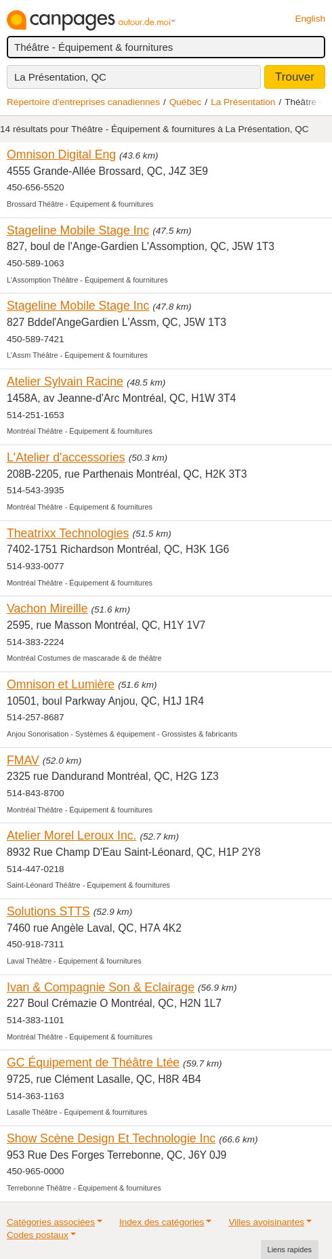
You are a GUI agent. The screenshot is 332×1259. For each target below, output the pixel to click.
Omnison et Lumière (61, 684)
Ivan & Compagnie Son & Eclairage (100, 987)
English (310, 19)
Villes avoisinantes (266, 1222)
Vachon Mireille (47, 608)
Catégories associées (51, 1222)
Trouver (294, 76)
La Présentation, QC (60, 77)
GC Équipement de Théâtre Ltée (93, 1062)
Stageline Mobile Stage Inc (78, 230)
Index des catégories (161, 1222)
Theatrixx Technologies (68, 533)
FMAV (23, 760)
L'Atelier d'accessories (66, 457)
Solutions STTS (48, 911)
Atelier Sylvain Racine (65, 381)
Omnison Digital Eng (61, 154)
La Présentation (243, 102)
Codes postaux (37, 1235)
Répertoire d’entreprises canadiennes (83, 102)
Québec (185, 102)
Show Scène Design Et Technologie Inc (111, 1138)
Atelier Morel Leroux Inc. (72, 835)
